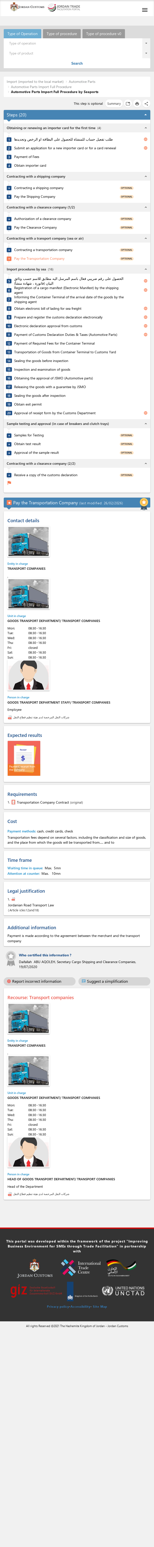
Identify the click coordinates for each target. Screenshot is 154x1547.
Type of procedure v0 (103, 33)
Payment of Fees (26, 157)
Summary (114, 103)
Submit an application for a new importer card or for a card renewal (65, 148)
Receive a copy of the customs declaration (45, 475)
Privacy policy (58, 1306)
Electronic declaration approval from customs (48, 326)
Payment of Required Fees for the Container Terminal (54, 343)
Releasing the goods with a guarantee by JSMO (50, 387)
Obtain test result (27, 444)
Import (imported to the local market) (35, 81)
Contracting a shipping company (39, 188)
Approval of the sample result (36, 452)
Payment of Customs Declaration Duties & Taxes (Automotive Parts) (65, 334)
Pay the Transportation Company (39, 258)
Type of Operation (22, 33)
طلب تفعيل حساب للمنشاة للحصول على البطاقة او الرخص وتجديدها (63, 139)
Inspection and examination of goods (42, 369)
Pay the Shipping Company (34, 196)
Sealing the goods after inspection (40, 395)
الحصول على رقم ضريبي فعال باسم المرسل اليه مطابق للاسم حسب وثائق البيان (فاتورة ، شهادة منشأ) (68, 281)
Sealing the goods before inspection (41, 361)
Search (77, 63)
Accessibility (80, 1306)
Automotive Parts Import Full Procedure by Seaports (54, 91)
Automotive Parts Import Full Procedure (41, 86)
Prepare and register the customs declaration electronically (58, 317)
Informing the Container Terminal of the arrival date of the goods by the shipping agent (69, 299)
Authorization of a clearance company (42, 218)
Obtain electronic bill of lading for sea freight (47, 308)
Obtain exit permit (28, 404)
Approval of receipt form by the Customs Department (55, 413)
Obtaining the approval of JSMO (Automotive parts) (53, 378)
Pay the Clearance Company (35, 227)
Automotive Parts (82, 81)
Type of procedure (62, 33)
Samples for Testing (29, 435)
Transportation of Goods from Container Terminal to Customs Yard (65, 352)
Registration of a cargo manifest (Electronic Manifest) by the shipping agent (66, 290)
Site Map (100, 1306)
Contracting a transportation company (43, 250)
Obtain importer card (30, 165)
